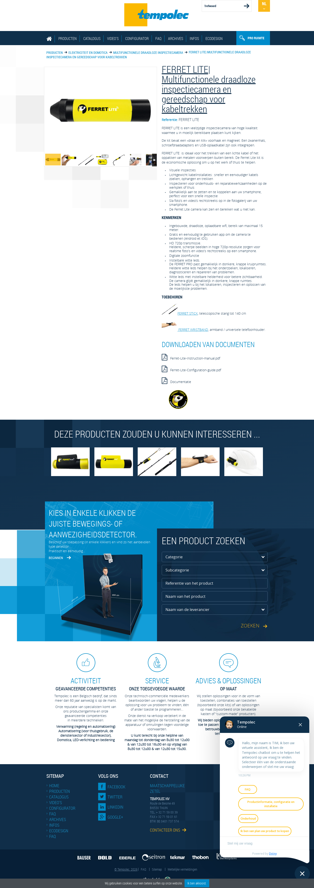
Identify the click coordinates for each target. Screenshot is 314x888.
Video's (113, 38)
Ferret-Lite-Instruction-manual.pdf (191, 357)
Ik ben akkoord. (196, 883)
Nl (264, 3)
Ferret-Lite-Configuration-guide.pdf (191, 369)
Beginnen (56, 557)
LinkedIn (115, 807)
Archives (175, 38)
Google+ (115, 817)
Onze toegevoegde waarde (157, 684)
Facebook (116, 787)
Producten (67, 38)
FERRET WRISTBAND (185, 329)
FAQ (158, 38)
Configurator (137, 38)
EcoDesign (214, 38)
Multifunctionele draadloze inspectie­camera (148, 52)
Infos (194, 38)
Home (54, 785)
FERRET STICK (180, 313)
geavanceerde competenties (86, 684)
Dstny (273, 854)
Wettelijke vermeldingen (182, 869)
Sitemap (157, 869)
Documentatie (176, 380)
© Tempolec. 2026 (125, 869)
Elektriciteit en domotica (88, 52)
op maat (228, 684)
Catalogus (92, 38)
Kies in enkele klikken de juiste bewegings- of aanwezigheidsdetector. (93, 523)
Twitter (115, 797)
